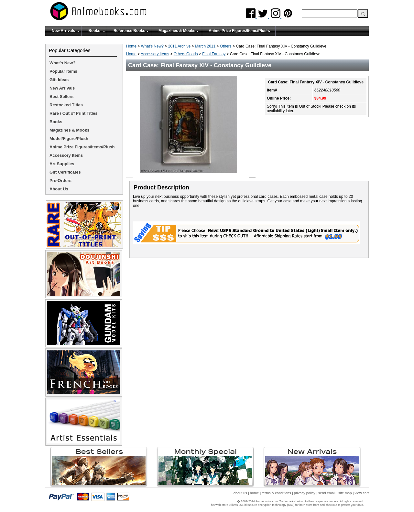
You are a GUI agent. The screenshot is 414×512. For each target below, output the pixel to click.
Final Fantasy (213, 54)
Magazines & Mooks (176, 30)
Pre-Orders (60, 180)
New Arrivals (63, 30)
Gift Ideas (59, 79)
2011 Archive (179, 46)
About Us (58, 189)
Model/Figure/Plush (68, 138)
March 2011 (205, 46)
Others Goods (186, 54)
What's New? (152, 46)
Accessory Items (155, 54)
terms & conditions (276, 493)
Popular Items (63, 71)
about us (240, 493)
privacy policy (304, 493)
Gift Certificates (65, 172)
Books (94, 30)
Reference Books (129, 30)
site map (345, 493)
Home (131, 46)
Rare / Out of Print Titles (73, 113)
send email (326, 493)
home (254, 493)
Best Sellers (61, 96)
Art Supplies (61, 163)
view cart (362, 493)
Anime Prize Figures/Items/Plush (239, 30)
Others (226, 46)
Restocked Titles (66, 104)
